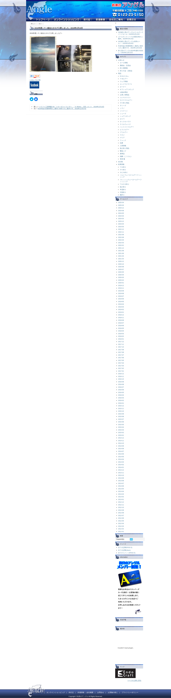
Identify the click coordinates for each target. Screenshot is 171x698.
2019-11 (121, 288)
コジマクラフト (125, 97)
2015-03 (121, 430)
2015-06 (121, 422)
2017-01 (121, 371)
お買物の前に (113, 692)
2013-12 (121, 470)
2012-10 (121, 507)
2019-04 (121, 304)
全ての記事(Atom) (124, 550)
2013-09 (121, 478)
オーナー (123, 87)
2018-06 (121, 325)
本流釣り (123, 189)
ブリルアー (124, 132)
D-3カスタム (124, 76)
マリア (122, 137)
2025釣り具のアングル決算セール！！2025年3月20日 (129, 42)
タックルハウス (125, 121)
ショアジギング (125, 116)
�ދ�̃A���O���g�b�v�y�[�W (44, 20)
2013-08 (121, 481)
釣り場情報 (124, 68)
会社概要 (90, 692)
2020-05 (121, 272)
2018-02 (121, 336)
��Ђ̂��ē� (116, 20)
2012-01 (121, 531)
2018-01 (121, 339)
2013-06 (121, 486)
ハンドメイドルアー (127, 127)
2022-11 (121, 232)
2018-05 (121, 328)
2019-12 (121, 285)
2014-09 (121, 446)
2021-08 (121, 251)
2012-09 (121, 510)
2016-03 (121, 398)
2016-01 (121, 403)
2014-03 (121, 462)
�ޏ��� (100, 20)
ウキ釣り (123, 167)
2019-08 (121, 293)
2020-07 (121, 269)
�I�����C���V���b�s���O (67, 20)
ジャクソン (124, 111)
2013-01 (121, 499)
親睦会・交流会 (125, 65)
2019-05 (121, 301)
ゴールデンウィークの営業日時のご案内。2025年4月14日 (130, 38)
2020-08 (121, 267)
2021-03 (121, 259)
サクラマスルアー (126, 100)
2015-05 (121, 424)
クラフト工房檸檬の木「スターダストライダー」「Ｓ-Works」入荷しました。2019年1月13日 (71, 107)
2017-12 (121, 341)
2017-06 (121, 358)
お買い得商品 (124, 95)
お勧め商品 (124, 92)
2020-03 (121, 277)
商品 (119, 73)
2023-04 (121, 224)
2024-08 (121, 210)
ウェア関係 (124, 81)
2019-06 (121, 299)
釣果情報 (121, 164)
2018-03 (121, 333)
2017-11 (121, 344)
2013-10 (121, 475)
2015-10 (121, 411)
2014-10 (121, 443)
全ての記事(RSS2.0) (125, 547)
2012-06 (121, 518)
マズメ (122, 135)
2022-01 (121, 245)
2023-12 (121, 221)
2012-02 (121, 529)
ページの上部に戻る (134, 680)
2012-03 (121, 526)
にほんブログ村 (35, 80)
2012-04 (121, 523)
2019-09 (121, 291)
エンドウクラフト (126, 84)
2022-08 (121, 237)
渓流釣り (123, 192)
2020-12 (121, 261)
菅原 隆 (122, 159)
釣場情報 (81, 692)
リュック (123, 140)
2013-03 (121, 494)
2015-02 (121, 432)
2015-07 (121, 419)
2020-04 (121, 275)
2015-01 (121, 435)
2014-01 (121, 467)
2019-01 (121, 312)
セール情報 (124, 63)
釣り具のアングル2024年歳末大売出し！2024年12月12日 (130, 51)
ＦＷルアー (124, 79)
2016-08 (121, 384)
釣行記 (71, 692)
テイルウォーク (125, 124)
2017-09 (121, 350)
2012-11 (121, 505)
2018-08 (121, 320)
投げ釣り (123, 187)
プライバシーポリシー (130, 692)
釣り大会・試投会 (126, 71)
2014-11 (121, 440)
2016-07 (121, 387)
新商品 (122, 154)
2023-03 (121, 227)
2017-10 (121, 347)
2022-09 (121, 234)
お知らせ (121, 60)
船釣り (122, 195)
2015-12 (121, 406)
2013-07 (121, 483)
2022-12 (121, 229)
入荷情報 (123, 146)
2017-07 (121, 355)
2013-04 (121, 491)
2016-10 (121, 379)
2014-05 (121, 457)
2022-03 (121, 243)
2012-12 (121, 502)
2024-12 (121, 208)
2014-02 (121, 464)
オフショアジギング (127, 89)
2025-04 (121, 202)
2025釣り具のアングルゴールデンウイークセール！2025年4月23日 (130, 33)
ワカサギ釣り (124, 184)
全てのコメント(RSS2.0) (126, 553)
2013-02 (121, 497)
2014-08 (121, 448)
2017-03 (121, 366)
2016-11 (121, 376)
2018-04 (121, 331)
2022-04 (121, 240)
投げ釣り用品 (124, 148)
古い (40, 23)
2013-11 (121, 473)
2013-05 (121, 489)
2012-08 (121, 513)
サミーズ (123, 105)
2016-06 (121, 390)
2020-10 (121, 264)
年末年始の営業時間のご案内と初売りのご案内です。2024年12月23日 (130, 47)
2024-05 (121, 213)
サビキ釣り (124, 172)
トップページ (38, 692)
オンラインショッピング (56, 692)
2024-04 (121, 216)
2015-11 (121, 408)
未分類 (120, 162)
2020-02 (121, 280)
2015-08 (121, 416)
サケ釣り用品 (124, 103)
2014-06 (121, 454)
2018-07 (121, 323)
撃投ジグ (123, 151)
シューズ (123, 113)
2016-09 (121, 382)
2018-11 (121, 317)
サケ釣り (123, 170)
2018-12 (121, 315)
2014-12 (121, 438)
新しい (33, 23)
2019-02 (121, 309)
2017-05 (121, 360)
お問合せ (100, 692)
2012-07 (121, 515)
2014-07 (121, 451)
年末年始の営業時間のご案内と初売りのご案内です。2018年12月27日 (62, 108)
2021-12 (121, 248)
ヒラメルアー (124, 130)
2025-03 (121, 205)
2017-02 (121, 368)
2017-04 (121, 363)
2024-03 (121, 218)
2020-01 (121, 283)
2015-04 (121, 427)
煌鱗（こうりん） (126, 156)
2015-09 (121, 414)
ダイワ (122, 119)
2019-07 (121, 296)
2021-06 (121, 253)
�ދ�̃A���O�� (131, 20)
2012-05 (121, 521)
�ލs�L (88, 20)
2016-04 (121, 395)
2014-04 (121, 459)
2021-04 (121, 256)
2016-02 (121, 400)
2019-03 (121, 307)
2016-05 (121, 392)
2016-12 (121, 374)
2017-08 (121, 352)
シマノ (122, 108)
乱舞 (121, 143)
